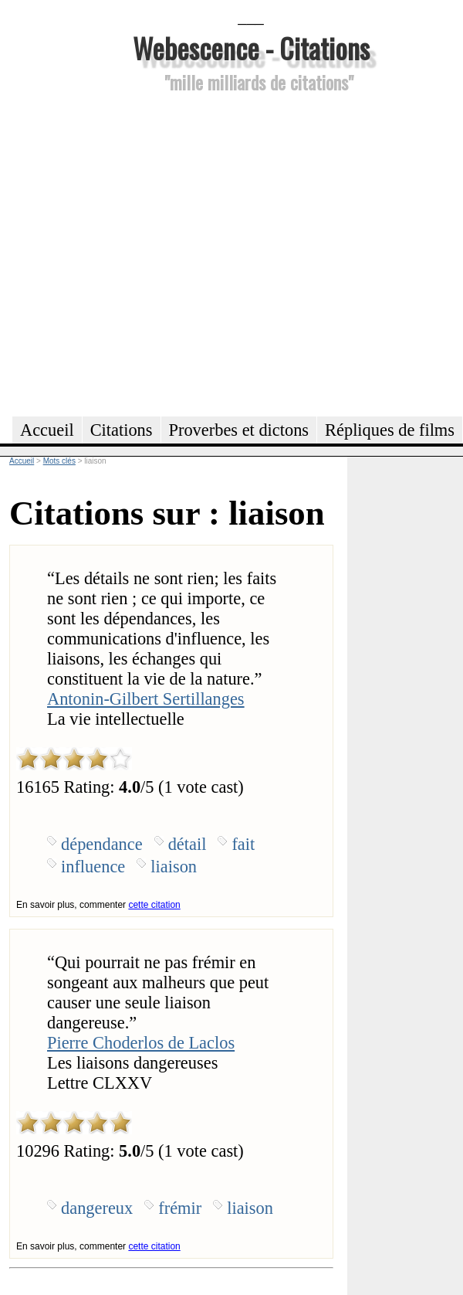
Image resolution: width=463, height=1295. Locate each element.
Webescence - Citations (251, 47)
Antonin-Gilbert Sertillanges (146, 699)
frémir (179, 1208)
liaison (173, 866)
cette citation (154, 904)
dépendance (102, 844)
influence (93, 866)
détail (187, 844)
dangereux (97, 1208)
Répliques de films (390, 430)
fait (243, 844)
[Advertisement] (144, 252)
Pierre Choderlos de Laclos (141, 1042)
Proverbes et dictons (239, 430)
